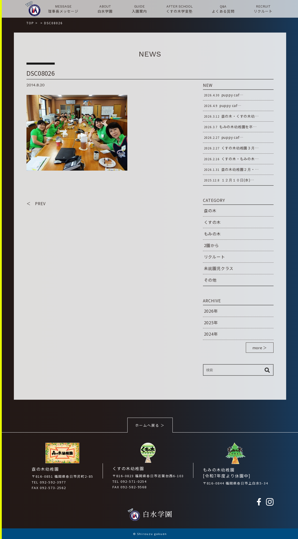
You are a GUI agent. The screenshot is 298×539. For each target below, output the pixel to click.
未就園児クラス (219, 268)
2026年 (211, 311)
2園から (211, 245)
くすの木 (212, 222)
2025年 (211, 322)
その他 (210, 280)
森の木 (210, 210)
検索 (267, 370)
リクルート (214, 257)
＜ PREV (36, 203)
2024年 (211, 334)
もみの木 (212, 234)
